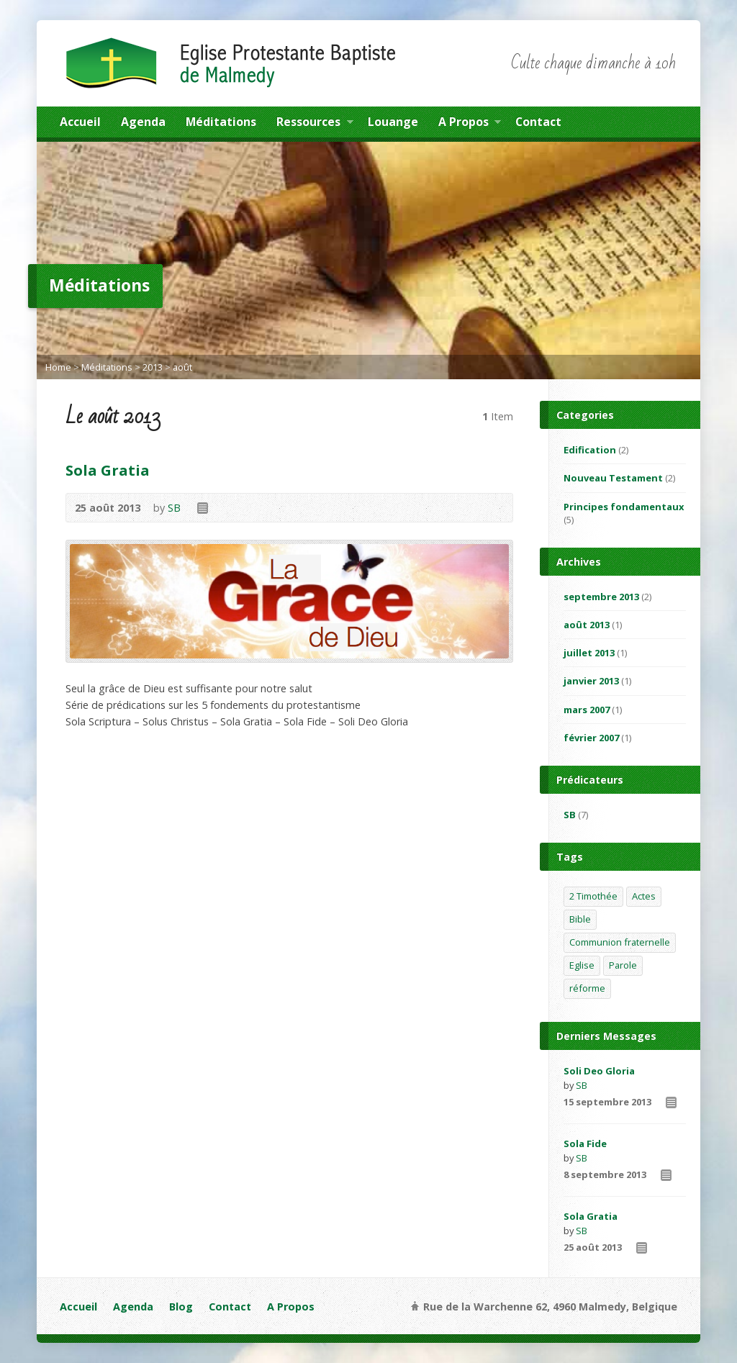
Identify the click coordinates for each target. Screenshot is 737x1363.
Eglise (581, 965)
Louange (393, 122)
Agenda (143, 122)
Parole (623, 965)
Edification (590, 449)
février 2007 (591, 737)
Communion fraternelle (619, 942)
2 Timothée (593, 895)
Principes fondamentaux (624, 506)
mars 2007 (587, 709)
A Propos (469, 124)
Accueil (80, 122)
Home (58, 367)
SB (174, 508)
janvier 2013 (591, 680)
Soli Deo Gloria (599, 1070)
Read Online (202, 507)
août (182, 367)
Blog (181, 1306)
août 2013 (587, 624)
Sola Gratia (107, 470)
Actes (644, 895)
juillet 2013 (589, 652)
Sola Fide (585, 1143)
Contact (538, 122)
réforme (587, 988)
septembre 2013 (601, 596)
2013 (153, 367)
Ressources (314, 124)
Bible (580, 919)
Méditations (221, 122)
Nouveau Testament (613, 477)
